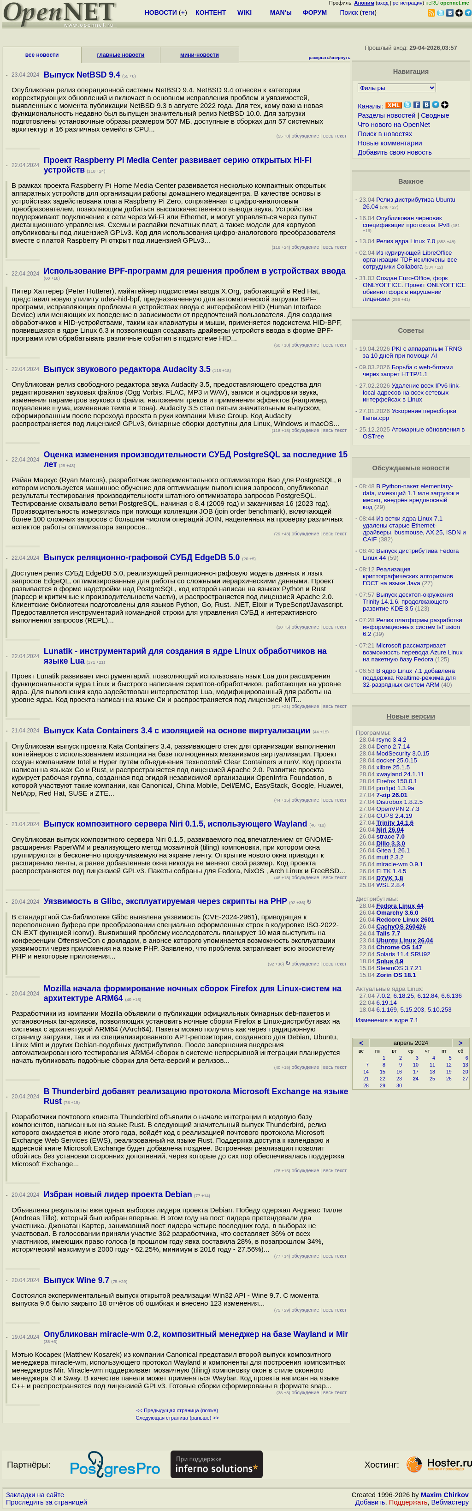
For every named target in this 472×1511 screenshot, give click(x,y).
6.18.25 (404, 995)
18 (432, 1071)
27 (465, 1078)
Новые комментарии (390, 143)
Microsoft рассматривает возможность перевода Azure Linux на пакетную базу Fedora (413, 652)
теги (368, 12)
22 (382, 1078)
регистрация (408, 3)
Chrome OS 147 (399, 947)
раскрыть (319, 57)
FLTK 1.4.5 (392, 871)
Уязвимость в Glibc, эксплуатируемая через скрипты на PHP (165, 901)
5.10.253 (440, 1009)
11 (432, 1064)
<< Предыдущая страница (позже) (177, 1410)
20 (465, 1071)
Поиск (349, 12)
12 (449, 1064)
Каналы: (371, 106)
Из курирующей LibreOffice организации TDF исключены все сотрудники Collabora (410, 259)
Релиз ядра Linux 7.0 (405, 241)
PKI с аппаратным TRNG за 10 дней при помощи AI (412, 352)
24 (416, 1078)
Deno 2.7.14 (393, 746)
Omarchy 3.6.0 (398, 912)
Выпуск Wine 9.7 (76, 1280)
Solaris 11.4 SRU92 (404, 954)
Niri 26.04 (390, 829)
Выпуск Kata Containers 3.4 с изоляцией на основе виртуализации (178, 730)
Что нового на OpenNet (394, 124)
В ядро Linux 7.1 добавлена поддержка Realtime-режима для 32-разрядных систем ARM (409, 677)
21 (366, 1078)
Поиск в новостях (385, 134)
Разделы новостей (386, 115)
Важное (411, 181)
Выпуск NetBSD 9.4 (82, 74)
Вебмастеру (450, 1502)
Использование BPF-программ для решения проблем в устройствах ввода (195, 271)
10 (416, 1064)
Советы (411, 330)
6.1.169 (387, 1009)
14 (366, 1071)
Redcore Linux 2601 (406, 919)
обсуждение (298, 135)
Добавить (370, 1502)
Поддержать (408, 1502)
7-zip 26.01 (392, 794)
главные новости (121, 55)
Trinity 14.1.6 (395, 822)
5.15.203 (412, 1009)
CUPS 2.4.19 (395, 815)
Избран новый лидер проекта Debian (118, 1194)
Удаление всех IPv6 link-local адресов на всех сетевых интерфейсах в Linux (411, 392)
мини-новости (199, 55)
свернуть (340, 57)
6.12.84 (427, 995)
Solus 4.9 (390, 961)
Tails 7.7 (389, 933)
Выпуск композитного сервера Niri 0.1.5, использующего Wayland (177, 823)
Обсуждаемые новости (410, 468)
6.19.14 (387, 1002)
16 (399, 1071)
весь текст (335, 135)
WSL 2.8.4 (391, 884)
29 (382, 1085)
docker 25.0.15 (397, 760)
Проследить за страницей (46, 1502)
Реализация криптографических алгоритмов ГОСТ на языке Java (408, 576)
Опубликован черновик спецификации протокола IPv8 (406, 221)
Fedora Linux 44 (400, 905)
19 (449, 1071)
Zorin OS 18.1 (396, 974)
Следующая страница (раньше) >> (177, 1418)
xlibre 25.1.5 (393, 767)
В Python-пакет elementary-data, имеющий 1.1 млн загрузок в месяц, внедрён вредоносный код (411, 496)
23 (399, 1078)
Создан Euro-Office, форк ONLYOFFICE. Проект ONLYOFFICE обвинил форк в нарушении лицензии (414, 288)
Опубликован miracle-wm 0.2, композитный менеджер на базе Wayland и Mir (196, 1334)
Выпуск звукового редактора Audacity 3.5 (127, 369)
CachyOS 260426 (401, 926)
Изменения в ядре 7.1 (387, 1020)
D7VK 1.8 (390, 878)
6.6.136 (451, 995)
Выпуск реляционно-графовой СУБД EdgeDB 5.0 (143, 557)
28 (366, 1085)
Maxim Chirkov (445, 1495)
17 (416, 1071)
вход (383, 3)
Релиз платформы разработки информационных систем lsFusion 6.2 (412, 627)
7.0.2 (383, 995)
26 (449, 1078)
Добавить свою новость (395, 152)
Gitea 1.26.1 (393, 850)
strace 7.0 (391, 836)
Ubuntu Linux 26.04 (405, 940)
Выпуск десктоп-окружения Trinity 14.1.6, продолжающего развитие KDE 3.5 (408, 601)
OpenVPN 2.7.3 (398, 808)
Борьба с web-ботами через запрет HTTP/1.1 (408, 371)
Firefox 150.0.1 (397, 781)
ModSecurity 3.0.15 (403, 753)
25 (432, 1078)
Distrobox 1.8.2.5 (400, 801)
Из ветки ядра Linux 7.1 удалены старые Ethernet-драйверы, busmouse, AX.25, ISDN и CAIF (414, 529)
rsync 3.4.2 (392, 739)
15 (382, 1071)
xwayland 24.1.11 (401, 774)
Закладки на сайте (35, 1495)
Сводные (435, 115)
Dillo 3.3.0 (391, 843)
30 (399, 1085)
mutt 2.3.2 (390, 857)
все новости (42, 55)
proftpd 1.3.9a (395, 788)
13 (465, 1064)
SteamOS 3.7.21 (399, 968)
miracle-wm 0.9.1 (400, 864)
